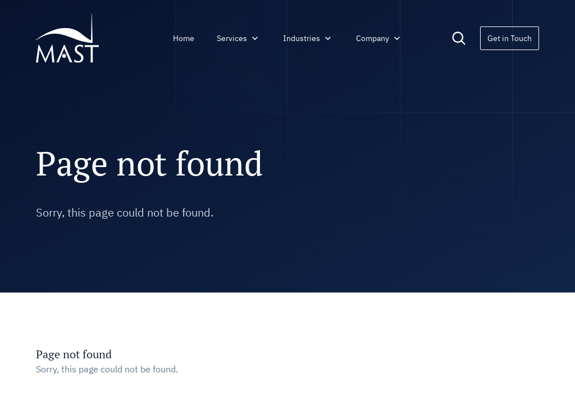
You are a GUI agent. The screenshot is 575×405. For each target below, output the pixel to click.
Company (379, 38)
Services (239, 38)
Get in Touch (509, 38)
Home (183, 38)
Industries (308, 38)
